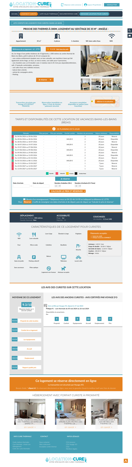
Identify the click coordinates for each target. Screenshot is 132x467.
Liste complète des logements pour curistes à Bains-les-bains (37, 23)
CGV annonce (70, 442)
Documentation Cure (69, 14)
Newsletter (112, 5)
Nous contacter (44, 442)
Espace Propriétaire (94, 5)
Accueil (14, 14)
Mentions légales (71, 449)
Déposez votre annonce (72, 5)
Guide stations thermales (21, 442)
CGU (67, 447)
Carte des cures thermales (21, 449)
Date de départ (38, 183)
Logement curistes (29, 14)
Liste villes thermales (49, 14)
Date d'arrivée (18, 183)
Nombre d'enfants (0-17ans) (85, 183)
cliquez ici (32, 388)
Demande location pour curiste (94, 14)
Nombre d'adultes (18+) (63, 183)
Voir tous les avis (62, 49)
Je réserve (45, 79)
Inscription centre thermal (47, 447)
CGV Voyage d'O (71, 444)
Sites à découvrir (44, 444)
